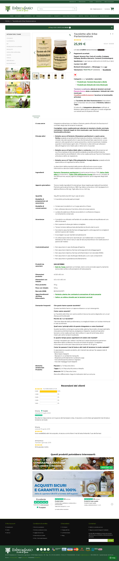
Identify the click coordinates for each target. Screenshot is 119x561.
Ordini (7, 530)
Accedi (91, 1)
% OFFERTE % (10, 41)
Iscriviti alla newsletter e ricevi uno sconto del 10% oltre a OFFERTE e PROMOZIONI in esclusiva (101, 535)
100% (59, 391)
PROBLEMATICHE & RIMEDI (14, 46)
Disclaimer (24, 557)
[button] (70, 36)
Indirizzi (8, 532)
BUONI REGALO (11, 63)
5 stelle (36, 391)
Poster (43, 552)
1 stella (36, 403)
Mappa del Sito (65, 530)
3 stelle (36, 397)
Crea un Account (109, 1)
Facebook (106, 530)
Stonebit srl (37, 557)
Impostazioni (9, 527)
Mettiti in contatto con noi (96, 527)
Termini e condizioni (39, 527)
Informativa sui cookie (39, 535)
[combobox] (57, 9)
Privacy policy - (14, 557)
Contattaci (98, 1)
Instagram (100, 530)
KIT (7, 43)
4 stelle (36, 394)
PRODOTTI (10, 49)
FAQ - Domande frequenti (40, 538)
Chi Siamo (64, 527)
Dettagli (36, 117)
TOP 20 (9, 57)
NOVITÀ (9, 55)
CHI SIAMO (10, 38)
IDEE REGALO (10, 60)
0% (58, 394)
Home (7, 21)
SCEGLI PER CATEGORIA (13, 52)
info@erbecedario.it (97, 9)
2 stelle (36, 400)
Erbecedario (82, 1)
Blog (63, 535)
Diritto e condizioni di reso (40, 530)
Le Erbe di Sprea (66, 532)
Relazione (47, 552)
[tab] (36, 117)
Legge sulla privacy (39, 532)
